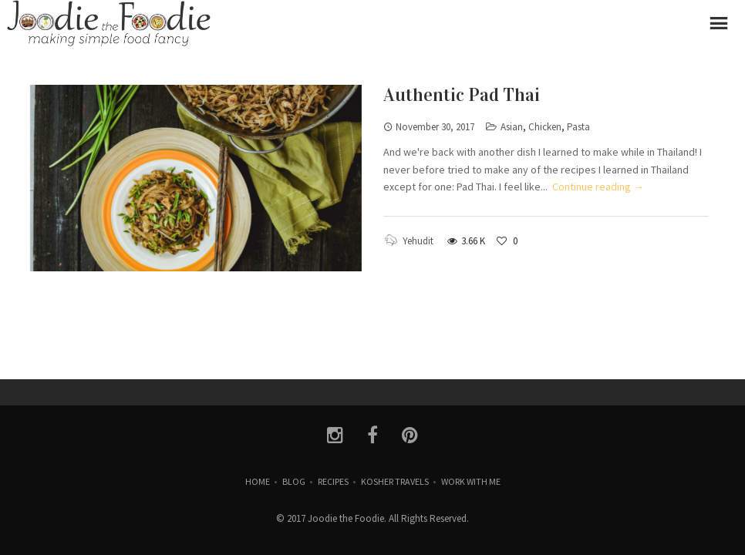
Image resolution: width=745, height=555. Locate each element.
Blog (293, 481)
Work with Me (471, 481)
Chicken (544, 126)
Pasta (578, 126)
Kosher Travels (395, 481)
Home (257, 481)
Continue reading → (598, 186)
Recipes (333, 481)
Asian (512, 126)
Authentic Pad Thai (461, 94)
